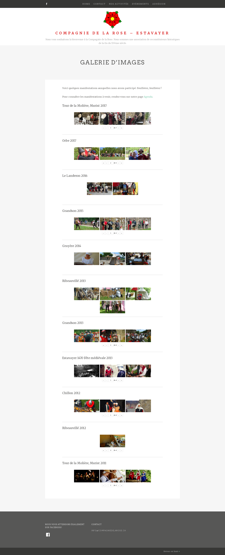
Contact (100, 4)
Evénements (140, 4)
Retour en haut (172, 551)
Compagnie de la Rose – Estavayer (112, 33)
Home (86, 4)
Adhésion (159, 4)
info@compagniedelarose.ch (108, 530)
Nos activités (119, 4)
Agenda (148, 96)
